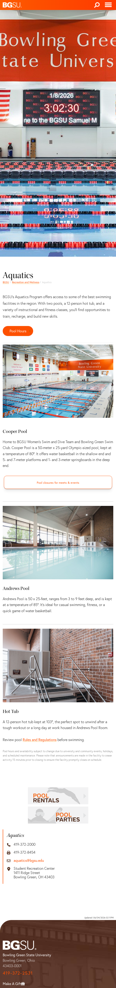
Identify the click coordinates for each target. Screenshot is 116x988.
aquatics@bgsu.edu (29, 860)
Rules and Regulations (40, 739)
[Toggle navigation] (108, 5)
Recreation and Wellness (25, 282)
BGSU (6, 282)
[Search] (97, 5)
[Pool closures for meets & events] (58, 482)
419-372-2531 (18, 973)
